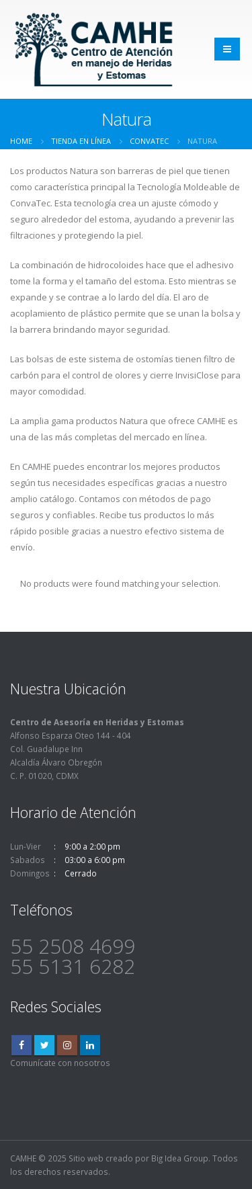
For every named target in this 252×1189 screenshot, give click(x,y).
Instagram (67, 1045)
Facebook (21, 1045)
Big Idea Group (179, 1158)
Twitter (44, 1045)
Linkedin (90, 1045)
